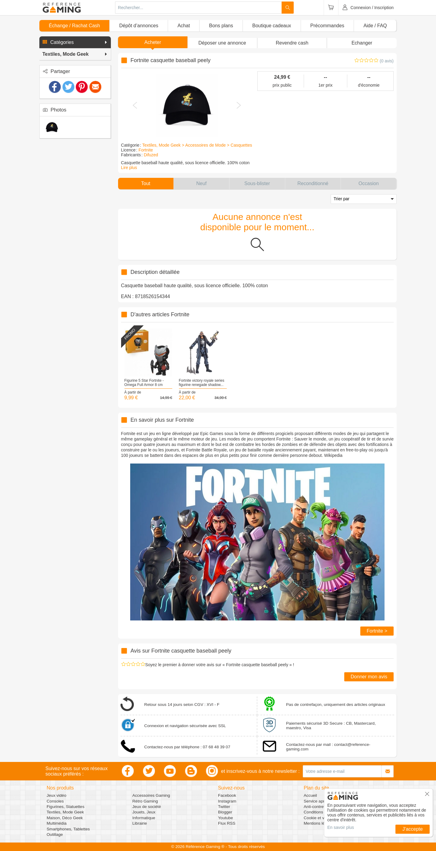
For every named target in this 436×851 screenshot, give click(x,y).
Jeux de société (146, 806)
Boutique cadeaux (271, 25)
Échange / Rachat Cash (74, 25)
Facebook (227, 795)
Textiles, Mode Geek (65, 812)
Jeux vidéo (56, 795)
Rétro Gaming (145, 801)
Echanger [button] (362, 42)
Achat (183, 25)
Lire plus (129, 167)
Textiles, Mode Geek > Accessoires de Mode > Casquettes (197, 145)
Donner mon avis (369, 676)
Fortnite (146, 150)
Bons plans (221, 25)
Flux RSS (226, 823)
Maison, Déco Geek (65, 818)
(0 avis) (387, 60)
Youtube (225, 818)
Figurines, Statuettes (65, 806)
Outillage (55, 834)
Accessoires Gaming (151, 795)
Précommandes (327, 25)
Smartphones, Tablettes (68, 829)
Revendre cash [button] (292, 42)
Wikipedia (333, 455)
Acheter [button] (152, 42)
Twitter (224, 806)
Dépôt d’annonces (138, 25)
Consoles (55, 801)
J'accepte (412, 829)
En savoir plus (340, 827)
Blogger (225, 812)
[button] (75, 42)
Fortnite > (377, 630)
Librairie (139, 823)
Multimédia (57, 823)
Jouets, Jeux (143, 812)
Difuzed (151, 154)
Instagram (227, 801)
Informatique (143, 818)
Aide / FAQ (375, 25)
